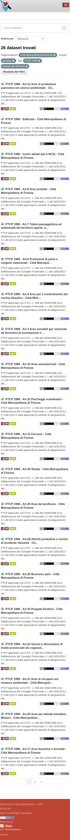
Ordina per (7, 38)
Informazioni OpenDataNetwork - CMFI (21, 804)
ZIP (6, 108)
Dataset (6, 15)
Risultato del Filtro (14, 71)
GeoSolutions (13, 829)
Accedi (3, 834)
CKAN (6, 826)
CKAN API (6, 808)
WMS (12, 108)
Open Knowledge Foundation (16, 813)
